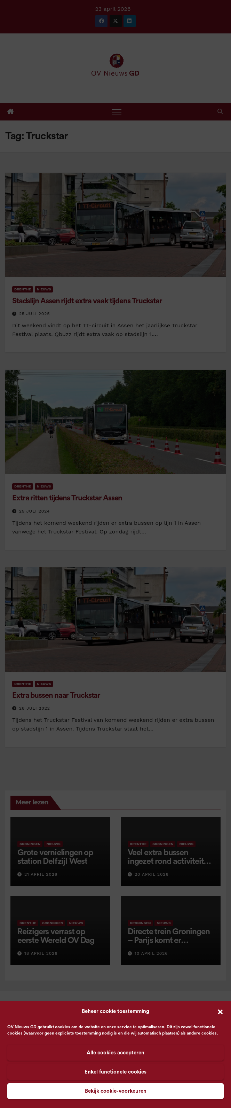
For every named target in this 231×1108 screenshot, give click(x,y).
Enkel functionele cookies (115, 1072)
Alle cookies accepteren (115, 1052)
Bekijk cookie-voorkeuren (115, 1091)
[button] (220, 1011)
